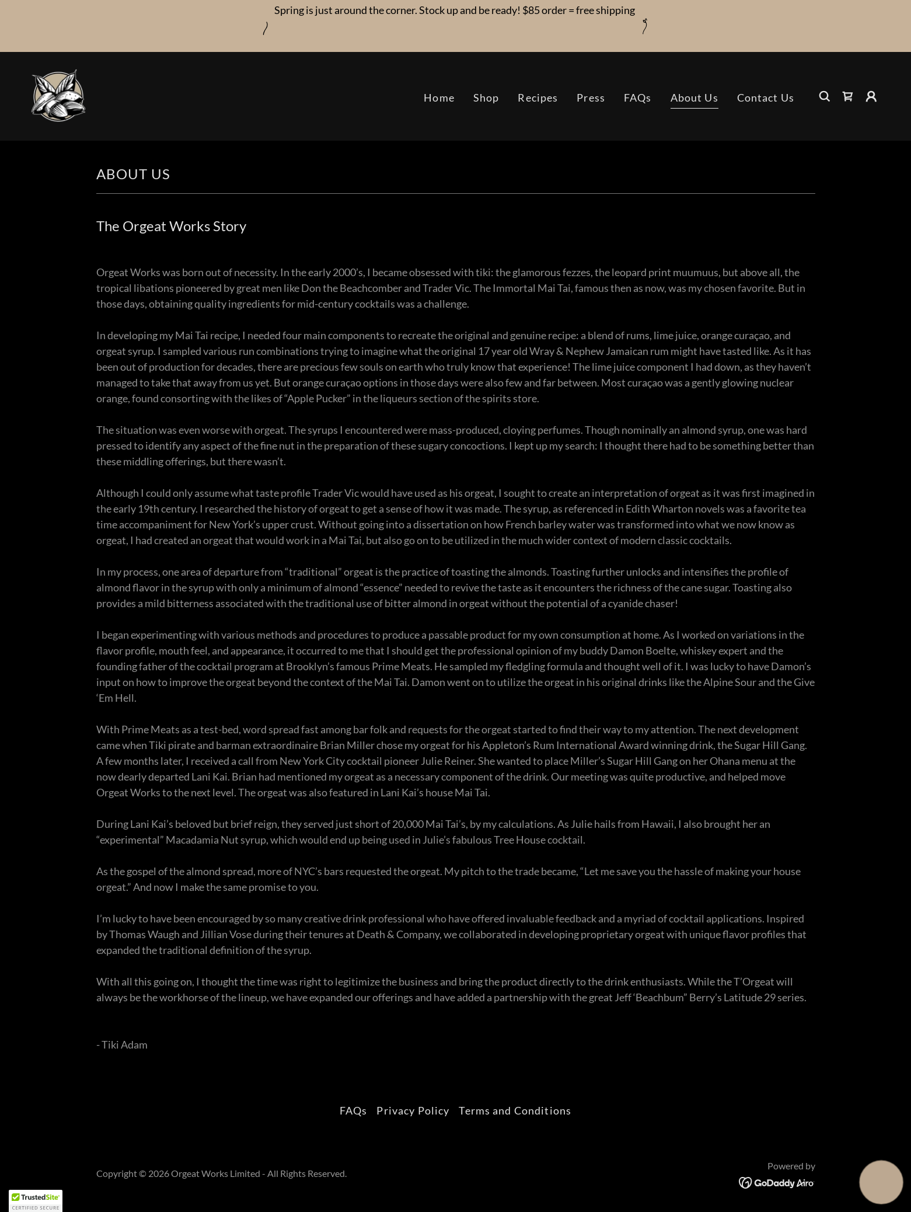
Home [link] (439, 97)
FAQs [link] (638, 97)
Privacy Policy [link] (412, 1110)
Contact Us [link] (765, 97)
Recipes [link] (538, 97)
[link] (58, 95)
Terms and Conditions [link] (515, 1110)
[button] (871, 96)
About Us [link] (694, 97)
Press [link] (591, 97)
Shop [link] (486, 97)
